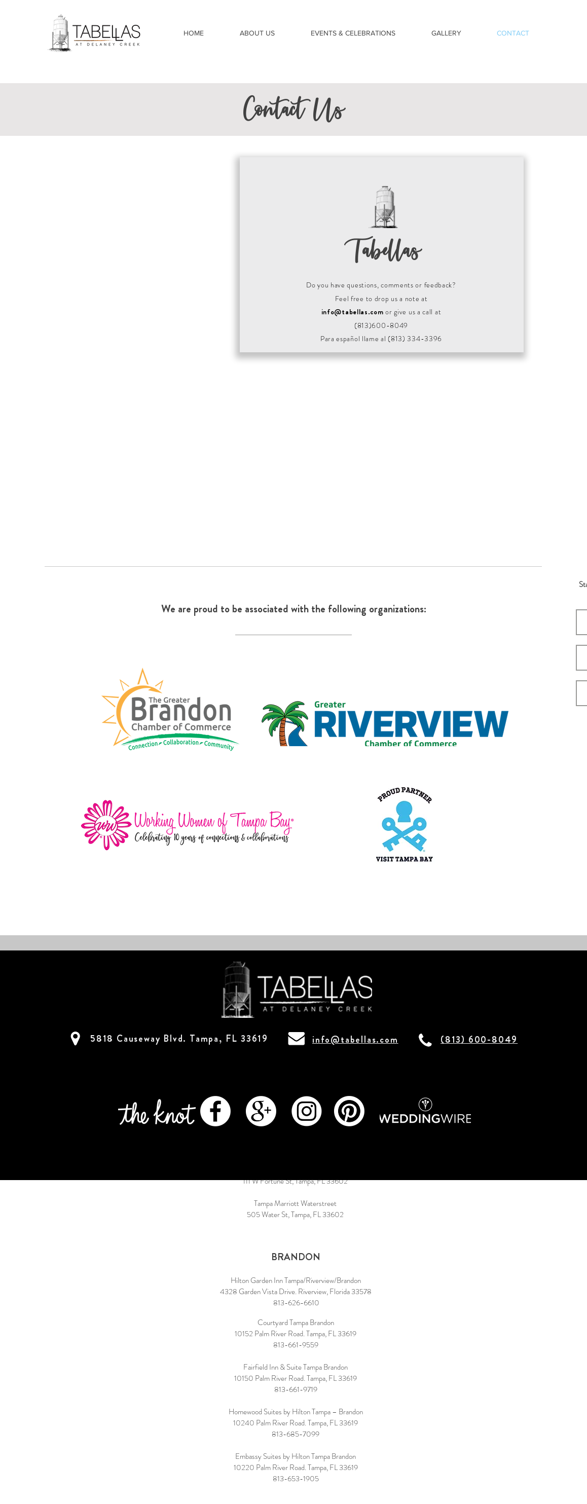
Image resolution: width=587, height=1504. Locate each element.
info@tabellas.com (352, 312)
